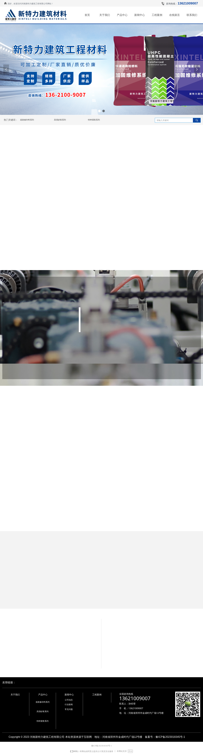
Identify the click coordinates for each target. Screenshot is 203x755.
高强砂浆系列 (60, 120)
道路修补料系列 (27, 120)
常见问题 (69, 709)
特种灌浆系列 (94, 120)
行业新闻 (69, 704)
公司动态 (69, 700)
